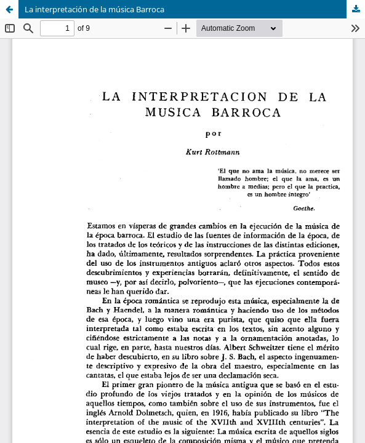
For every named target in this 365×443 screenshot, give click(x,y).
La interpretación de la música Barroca (94, 9)
